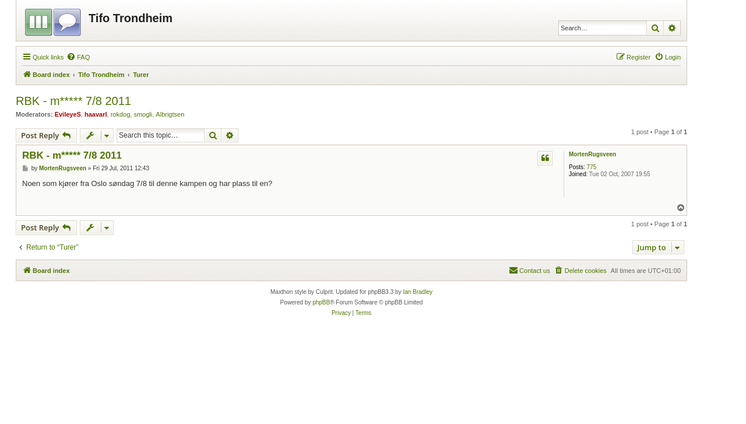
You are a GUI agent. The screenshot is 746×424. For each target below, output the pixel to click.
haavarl (96, 114)
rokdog (121, 114)
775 (592, 167)
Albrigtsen (170, 114)
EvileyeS (68, 114)
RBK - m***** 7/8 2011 (73, 100)
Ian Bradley (417, 292)
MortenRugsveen (592, 154)
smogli (142, 114)
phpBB (321, 302)
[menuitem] (78, 57)
